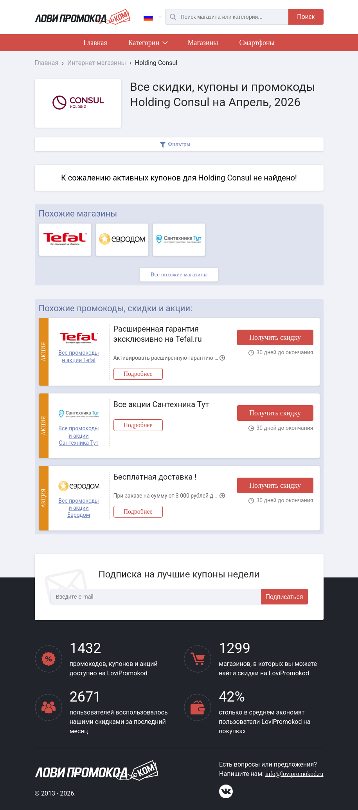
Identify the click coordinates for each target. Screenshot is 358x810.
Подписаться (284, 597)
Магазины (203, 43)
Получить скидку (275, 337)
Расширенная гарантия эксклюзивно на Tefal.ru (157, 334)
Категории (147, 44)
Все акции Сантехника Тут (161, 404)
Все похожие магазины (178, 274)
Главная (95, 43)
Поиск (305, 16)
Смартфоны (256, 43)
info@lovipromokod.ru (294, 773)
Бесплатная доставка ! (155, 477)
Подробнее (138, 373)
